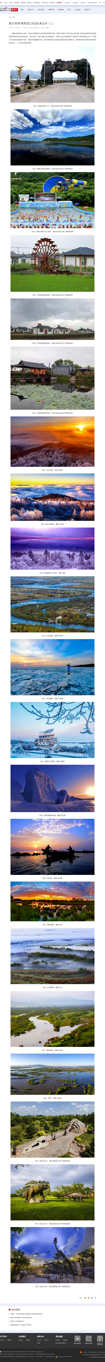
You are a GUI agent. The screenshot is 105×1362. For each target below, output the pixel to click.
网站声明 (58, 1340)
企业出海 (68, 2)
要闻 (22, 9)
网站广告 (46, 1340)
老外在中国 (45, 2)
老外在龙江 (41, 9)
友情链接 (65, 1340)
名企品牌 (77, 9)
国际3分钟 (30, 2)
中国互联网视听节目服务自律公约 (8, 1356)
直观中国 (51, 9)
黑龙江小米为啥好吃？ (17, 1321)
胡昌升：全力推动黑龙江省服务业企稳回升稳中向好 (26, 1314)
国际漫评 (17, 2)
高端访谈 (61, 9)
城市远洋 (60, 2)
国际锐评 (23, 2)
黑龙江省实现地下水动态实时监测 (20, 1317)
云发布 (38, 1343)
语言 (6, 2)
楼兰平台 (83, 2)
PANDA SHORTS (92, 2)
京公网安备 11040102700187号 (63, 1356)
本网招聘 (9, 1340)
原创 (69, 9)
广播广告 (39, 1340)
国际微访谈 (37, 2)
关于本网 (2, 1340)
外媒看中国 (52, 2)
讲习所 (11, 2)
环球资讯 (21, 1340)
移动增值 (28, 1340)
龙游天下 (87, 9)
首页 (1, 2)
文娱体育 (76, 2)
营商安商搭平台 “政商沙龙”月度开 (20, 1325)
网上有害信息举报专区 (61, 1343)
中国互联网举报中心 (6, 1351)
